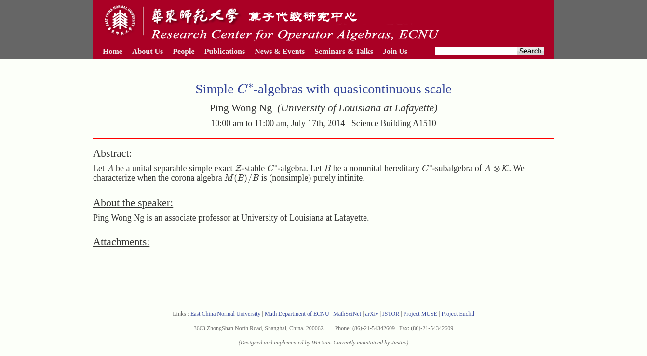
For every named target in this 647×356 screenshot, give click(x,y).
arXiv (371, 313)
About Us (147, 51)
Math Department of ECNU (297, 313)
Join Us (395, 51)
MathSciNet (347, 313)
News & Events (280, 51)
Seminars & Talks (343, 51)
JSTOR (390, 313)
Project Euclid (457, 313)
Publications (224, 51)
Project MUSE (420, 313)
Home (112, 51)
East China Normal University (225, 313)
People (183, 51)
